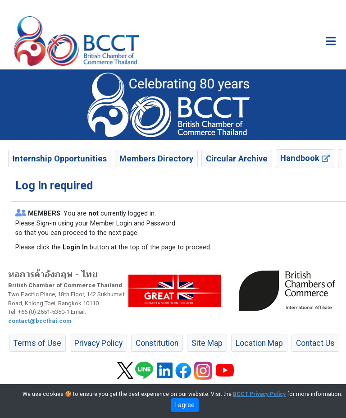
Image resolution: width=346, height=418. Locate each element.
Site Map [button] (207, 343)
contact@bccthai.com (40, 320)
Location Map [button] (259, 343)
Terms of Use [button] (37, 343)
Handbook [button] (305, 158)
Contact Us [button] (315, 343)
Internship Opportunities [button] (60, 158)
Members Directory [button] (156, 158)
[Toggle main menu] (330, 41)
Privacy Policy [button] (98, 343)
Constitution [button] (157, 343)
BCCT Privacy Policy (259, 394)
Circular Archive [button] (237, 158)
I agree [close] (185, 405)
